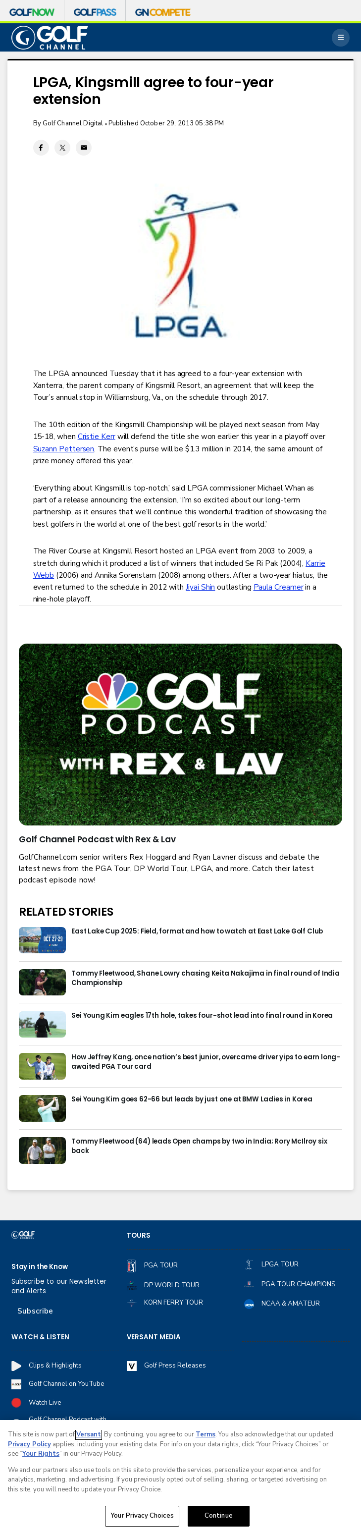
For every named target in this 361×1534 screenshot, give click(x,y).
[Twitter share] (62, 148)
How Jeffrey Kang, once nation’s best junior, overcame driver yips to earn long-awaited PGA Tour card (205, 1062)
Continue (219, 1515)
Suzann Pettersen (64, 449)
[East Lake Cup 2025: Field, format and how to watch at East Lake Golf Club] (42, 940)
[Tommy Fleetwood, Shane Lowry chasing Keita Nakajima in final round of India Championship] (42, 982)
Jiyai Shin (200, 587)
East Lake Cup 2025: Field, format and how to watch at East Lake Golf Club (197, 931)
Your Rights (40, 1453)
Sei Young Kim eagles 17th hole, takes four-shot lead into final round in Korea (202, 1015)
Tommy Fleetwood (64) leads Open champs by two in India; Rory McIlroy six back (199, 1146)
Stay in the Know (39, 1266)
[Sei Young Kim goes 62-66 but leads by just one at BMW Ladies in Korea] (42, 1108)
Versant (88, 1434)
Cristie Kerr (96, 436)
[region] (180, 1477)
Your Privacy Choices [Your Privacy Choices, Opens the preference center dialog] (142, 1515)
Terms (205, 1434)
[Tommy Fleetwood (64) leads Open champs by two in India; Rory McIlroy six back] (42, 1150)
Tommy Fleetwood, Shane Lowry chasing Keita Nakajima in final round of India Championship (205, 978)
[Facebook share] (41, 148)
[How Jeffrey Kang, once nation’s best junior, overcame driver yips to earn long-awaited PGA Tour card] (42, 1066)
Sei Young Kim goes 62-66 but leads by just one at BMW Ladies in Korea (191, 1099)
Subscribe (35, 1311)
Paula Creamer (279, 587)
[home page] (49, 38)
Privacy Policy (29, 1444)
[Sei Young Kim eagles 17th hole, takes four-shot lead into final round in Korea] (42, 1024)
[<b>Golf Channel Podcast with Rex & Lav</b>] (180, 734)
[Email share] (84, 148)
